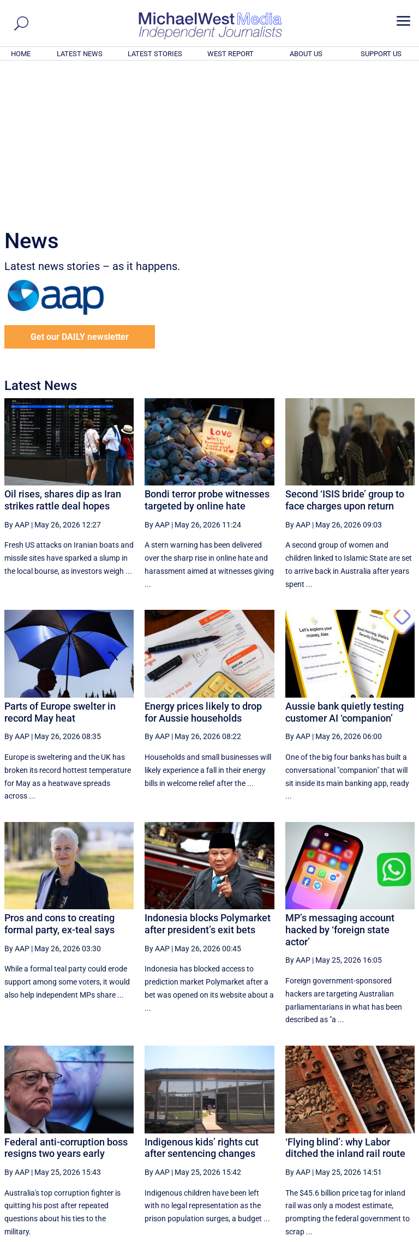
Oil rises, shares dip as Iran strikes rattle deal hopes (62, 351)
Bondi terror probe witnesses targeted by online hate (207, 351)
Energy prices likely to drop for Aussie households (203, 563)
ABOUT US (306, 54)
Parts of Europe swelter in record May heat (60, 563)
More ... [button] (384, 1131)
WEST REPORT (230, 54)
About (336, 1235)
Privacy (395, 1235)
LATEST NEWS (80, 54)
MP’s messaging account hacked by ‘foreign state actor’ (339, 781)
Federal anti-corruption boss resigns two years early (66, 999)
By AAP (16, 376)
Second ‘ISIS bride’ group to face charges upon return (344, 351)
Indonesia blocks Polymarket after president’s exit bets (208, 775)
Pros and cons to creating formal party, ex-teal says (59, 775)
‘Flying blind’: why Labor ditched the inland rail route (345, 999)
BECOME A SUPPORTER (365, 1173)
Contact (364, 1235)
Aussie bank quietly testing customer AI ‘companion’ (344, 563)
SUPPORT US (381, 54)
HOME (21, 54)
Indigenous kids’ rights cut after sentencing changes (202, 999)
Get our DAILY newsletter (80, 188)
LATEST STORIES (155, 54)
